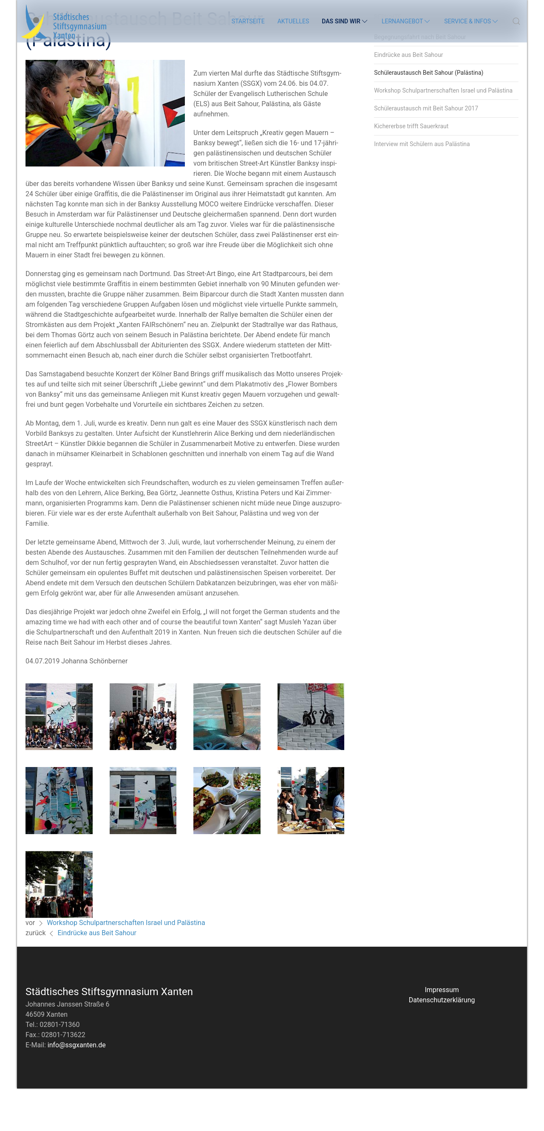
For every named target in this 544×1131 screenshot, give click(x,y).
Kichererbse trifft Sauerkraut (411, 168)
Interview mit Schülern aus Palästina (422, 186)
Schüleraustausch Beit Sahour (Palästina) (428, 115)
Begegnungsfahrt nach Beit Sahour (420, 79)
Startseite (248, 21)
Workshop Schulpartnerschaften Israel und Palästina (126, 965)
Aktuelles (293, 21)
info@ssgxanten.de (77, 1087)
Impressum (442, 1032)
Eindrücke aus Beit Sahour (96, 975)
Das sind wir (345, 21)
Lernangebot (406, 21)
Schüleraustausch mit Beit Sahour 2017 (426, 150)
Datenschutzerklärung (442, 1042)
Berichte (387, 59)
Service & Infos (471, 21)
